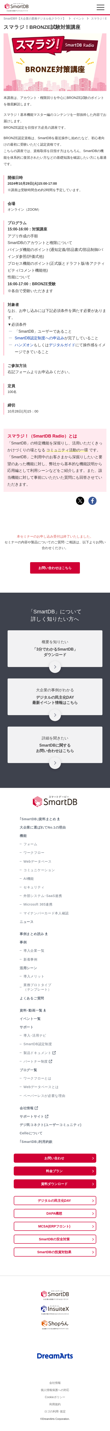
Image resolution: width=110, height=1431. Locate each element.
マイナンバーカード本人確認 (46, 913)
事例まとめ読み (32, 934)
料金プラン (54, 1171)
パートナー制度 (35, 1061)
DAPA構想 (54, 1213)
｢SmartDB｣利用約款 (36, 1142)
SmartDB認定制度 (37, 1044)
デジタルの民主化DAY (54, 1200)
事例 (23, 942)
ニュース (27, 922)
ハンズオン (24, 345)
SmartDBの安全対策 (54, 1239)
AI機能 (28, 879)
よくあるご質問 (32, 998)
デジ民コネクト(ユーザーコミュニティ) (51, 1125)
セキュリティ (33, 887)
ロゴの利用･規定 (55, 1415)
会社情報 (27, 1108)
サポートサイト (32, 1116)
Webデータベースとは (41, 1087)
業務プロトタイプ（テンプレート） (37, 987)
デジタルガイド (62, 345)
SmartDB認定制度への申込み (39, 338)
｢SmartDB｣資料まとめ (38, 819)
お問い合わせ (54, 1158)
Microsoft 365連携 (38, 904)
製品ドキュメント (37, 1053)
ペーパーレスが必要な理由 (44, 1096)
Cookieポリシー (55, 1399)
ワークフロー (33, 853)
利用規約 (55, 1408)
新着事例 (30, 959)
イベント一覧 (30, 1019)
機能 (23, 836)
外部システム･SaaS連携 (42, 896)
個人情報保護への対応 (55, 1391)
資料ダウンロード (54, 1184)
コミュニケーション (39, 870)
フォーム (30, 844)
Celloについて (31, 1133)
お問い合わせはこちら (55, 568)
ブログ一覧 (28, 1070)
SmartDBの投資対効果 (54, 1252)
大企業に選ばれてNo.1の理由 (43, 827)
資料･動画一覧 (31, 1010)
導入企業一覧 (33, 950)
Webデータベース (37, 861)
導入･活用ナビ (34, 1035)
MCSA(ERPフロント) (54, 1226)
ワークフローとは (37, 1078)
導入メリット (33, 976)
